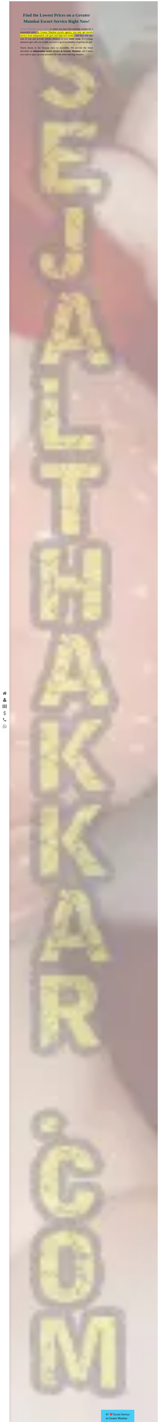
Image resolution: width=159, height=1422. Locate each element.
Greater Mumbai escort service (34, 29)
